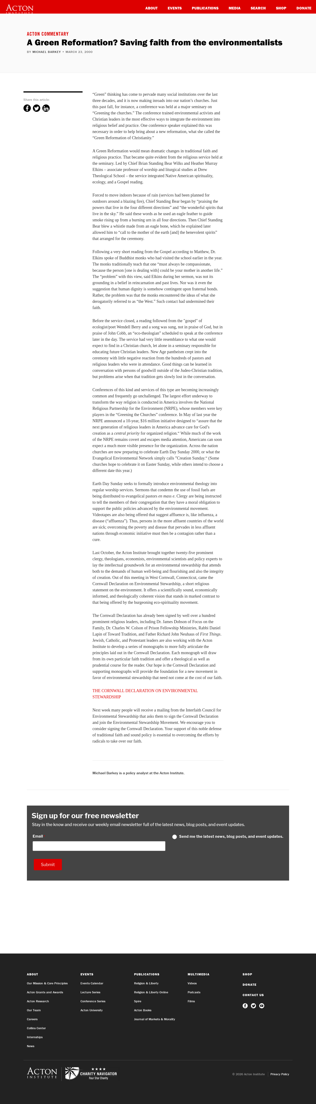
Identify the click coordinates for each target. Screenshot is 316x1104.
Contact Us (253, 995)
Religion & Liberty (146, 983)
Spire (137, 1001)
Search (258, 8)
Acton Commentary (48, 34)
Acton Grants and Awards (45, 992)
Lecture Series (90, 992)
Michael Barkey (46, 52)
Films (191, 1001)
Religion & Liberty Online (151, 992)
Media (235, 8)
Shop (281, 8)
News (30, 1046)
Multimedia (199, 974)
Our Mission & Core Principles (47, 983)
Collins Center (36, 1028)
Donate (303, 8)
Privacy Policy (279, 1074)
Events (175, 8)
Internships (35, 1037)
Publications (205, 8)
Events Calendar (91, 983)
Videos (192, 983)
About (151, 8)
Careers (32, 1019)
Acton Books (142, 1010)
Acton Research (38, 1001)
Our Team (34, 1010)
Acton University (91, 1010)
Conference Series (92, 1001)
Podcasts (194, 992)
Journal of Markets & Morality (154, 1019)
